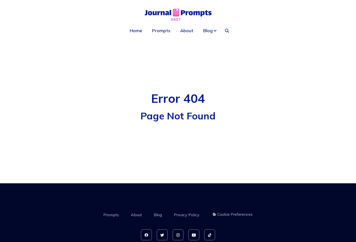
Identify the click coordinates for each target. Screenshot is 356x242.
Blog (158, 214)
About (186, 30)
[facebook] (146, 234)
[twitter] (162, 234)
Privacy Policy (187, 214)
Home (136, 30)
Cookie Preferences (232, 214)
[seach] (226, 30)
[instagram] (178, 234)
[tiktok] (209, 234)
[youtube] (193, 234)
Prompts (161, 30)
